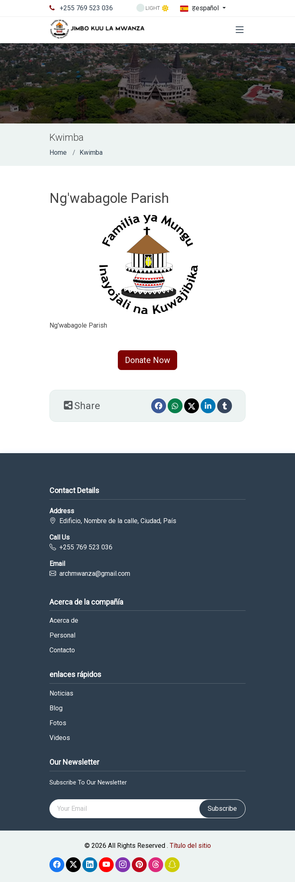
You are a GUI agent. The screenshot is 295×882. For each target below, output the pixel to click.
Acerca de (63, 620)
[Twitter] (191, 405)
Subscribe (222, 808)
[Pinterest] (139, 864)
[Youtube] (106, 864)
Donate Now (147, 360)
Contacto (62, 650)
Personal (62, 635)
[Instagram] (122, 864)
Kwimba (91, 152)
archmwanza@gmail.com (94, 573)
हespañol (200, 8)
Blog (56, 708)
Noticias (61, 693)
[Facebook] (158, 405)
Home (58, 152)
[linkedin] (208, 405)
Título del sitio (190, 845)
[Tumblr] (224, 405)
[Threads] (155, 864)
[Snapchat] (172, 864)
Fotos (57, 723)
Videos (59, 738)
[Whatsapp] (175, 405)
